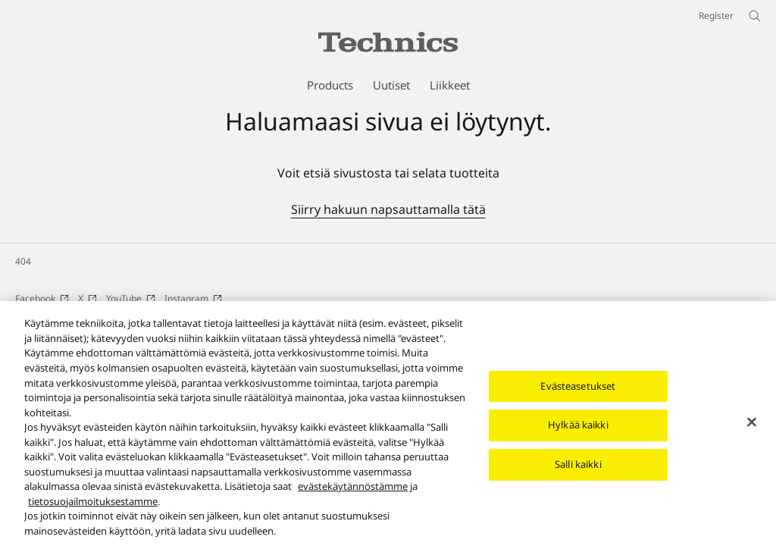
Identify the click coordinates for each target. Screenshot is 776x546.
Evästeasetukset (577, 396)
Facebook (42, 298)
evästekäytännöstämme (353, 496)
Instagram (193, 298)
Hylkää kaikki (578, 434)
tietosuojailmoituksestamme (93, 510)
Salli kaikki (578, 474)
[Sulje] (751, 431)
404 (23, 261)
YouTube (130, 298)
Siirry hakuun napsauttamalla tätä (388, 209)
